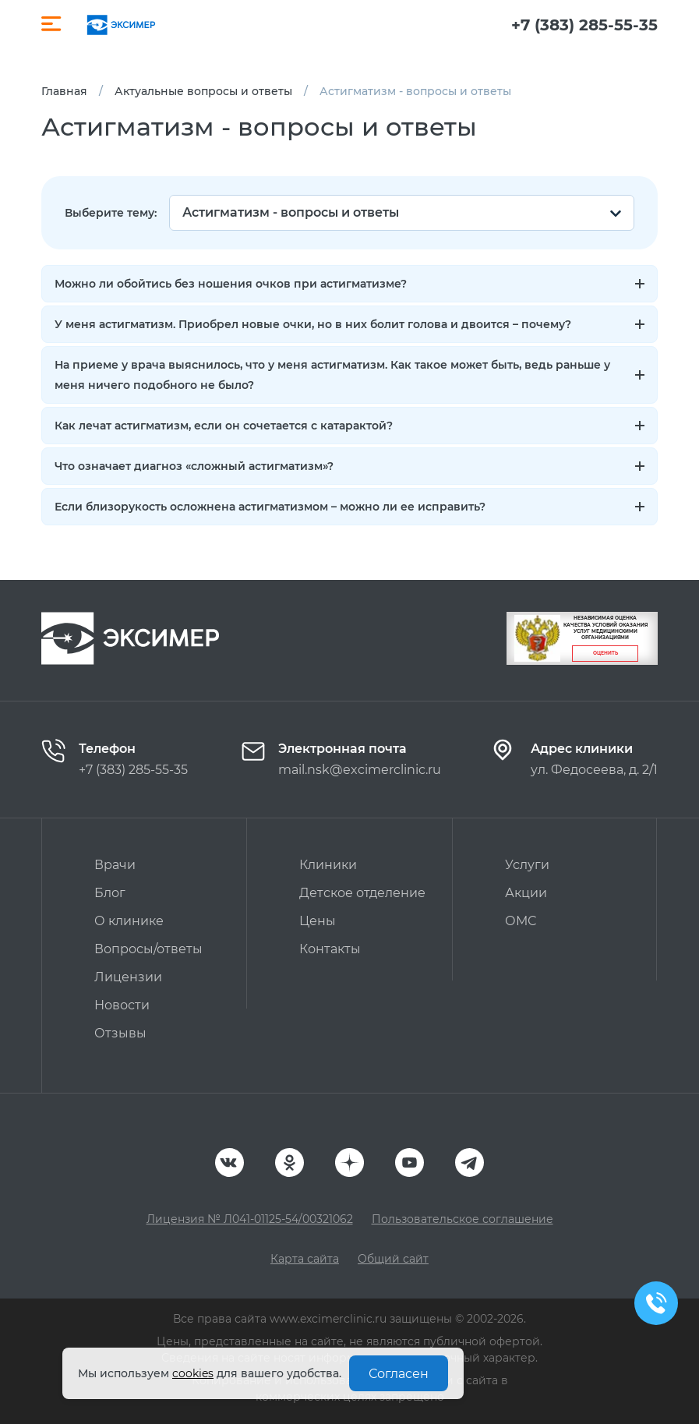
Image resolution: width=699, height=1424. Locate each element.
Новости (122, 1005)
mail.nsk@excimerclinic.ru (359, 769)
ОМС (520, 920)
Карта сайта (304, 1259)
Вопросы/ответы (148, 949)
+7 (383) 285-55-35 (584, 25)
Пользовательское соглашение (462, 1219)
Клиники (328, 864)
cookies (193, 1373)
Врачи (115, 864)
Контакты (330, 949)
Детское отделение (362, 892)
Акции (526, 892)
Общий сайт (393, 1259)
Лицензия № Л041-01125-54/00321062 (250, 1219)
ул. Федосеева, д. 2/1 (594, 769)
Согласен (399, 1373)
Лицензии (128, 977)
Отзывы (120, 1033)
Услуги (527, 864)
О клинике (129, 920)
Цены (317, 920)
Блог (109, 892)
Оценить (605, 653)
